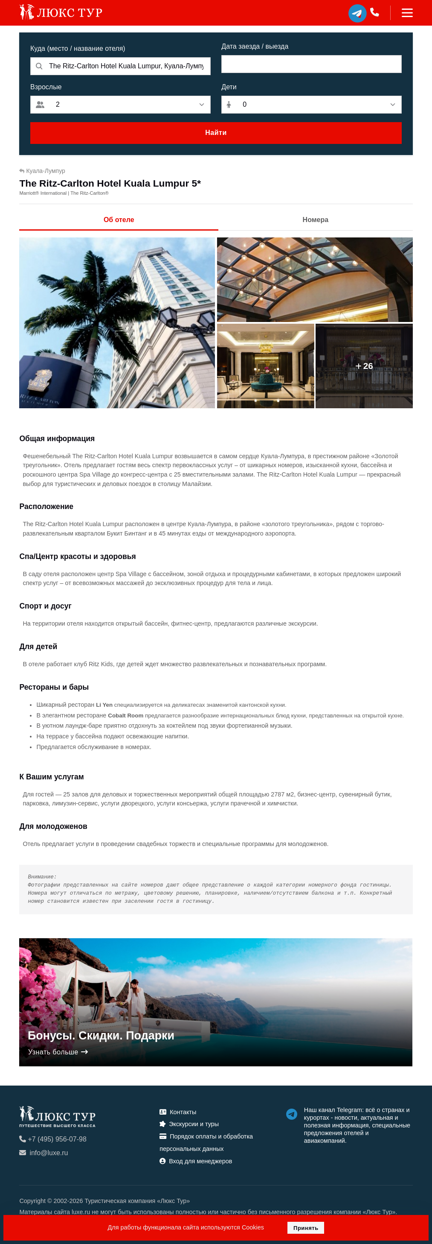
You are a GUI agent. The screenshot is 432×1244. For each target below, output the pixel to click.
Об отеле (119, 219)
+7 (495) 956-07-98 (52, 1139)
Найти (215, 132)
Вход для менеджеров (195, 1161)
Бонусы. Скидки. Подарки (101, 1035)
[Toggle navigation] (401, 13)
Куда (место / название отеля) (77, 48)
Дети (228, 87)
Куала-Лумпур (42, 170)
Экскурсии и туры (189, 1124)
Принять (306, 1228)
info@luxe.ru (43, 1152)
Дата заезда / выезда (254, 46)
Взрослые (46, 87)
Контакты (177, 1112)
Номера (316, 219)
